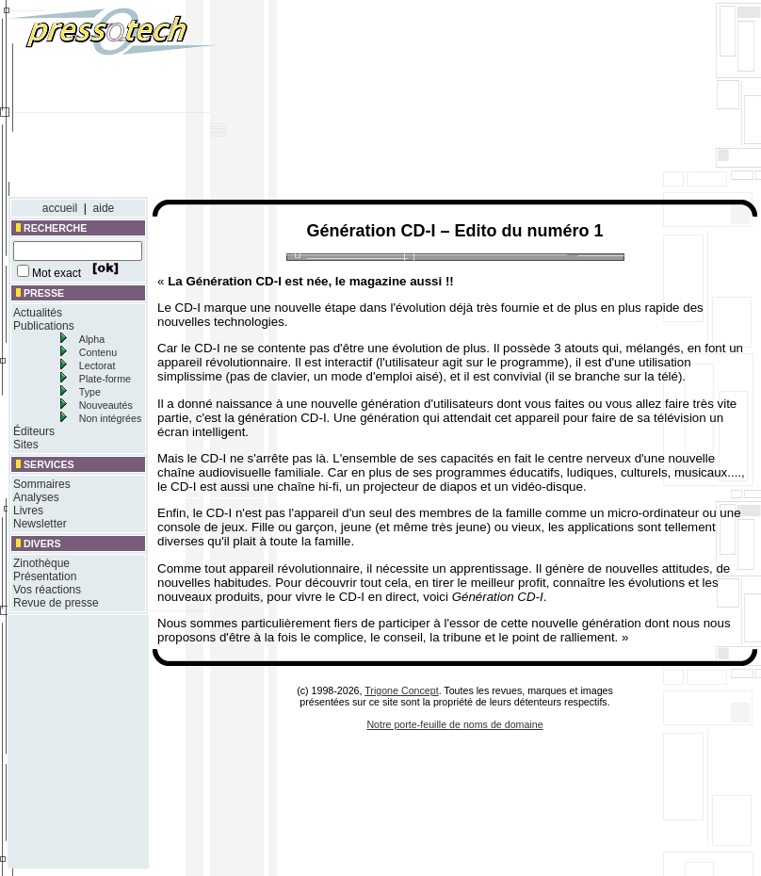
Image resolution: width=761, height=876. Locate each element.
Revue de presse (56, 602)
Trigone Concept (401, 690)
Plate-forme (105, 378)
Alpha (92, 339)
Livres (28, 510)
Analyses (36, 497)
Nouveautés (106, 405)
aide (104, 208)
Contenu (98, 352)
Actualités (37, 312)
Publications (43, 326)
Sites (26, 444)
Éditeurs (34, 431)
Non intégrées (110, 418)
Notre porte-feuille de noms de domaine (454, 724)
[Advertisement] (571, 102)
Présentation (44, 576)
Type (90, 391)
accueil (59, 208)
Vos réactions (47, 589)
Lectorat (97, 365)
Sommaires (42, 484)
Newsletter (40, 523)
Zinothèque (41, 563)
